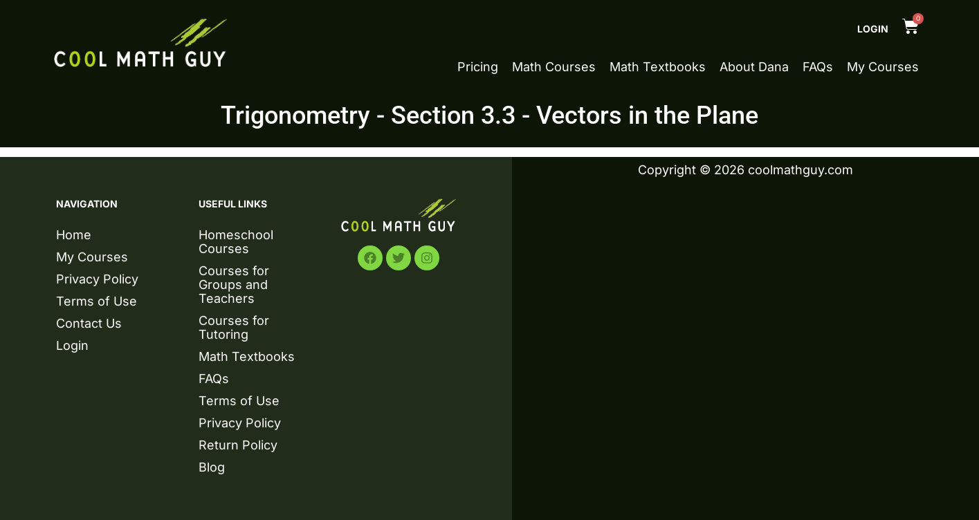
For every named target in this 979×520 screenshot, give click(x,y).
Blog (212, 467)
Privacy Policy (97, 279)
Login (872, 29)
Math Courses (554, 67)
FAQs (818, 67)
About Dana (754, 67)
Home (73, 235)
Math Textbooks (658, 67)
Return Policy (238, 445)
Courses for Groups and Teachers (234, 284)
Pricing (477, 67)
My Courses (883, 67)
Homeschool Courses (236, 242)
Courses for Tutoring (234, 327)
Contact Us (89, 323)
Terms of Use (96, 301)
